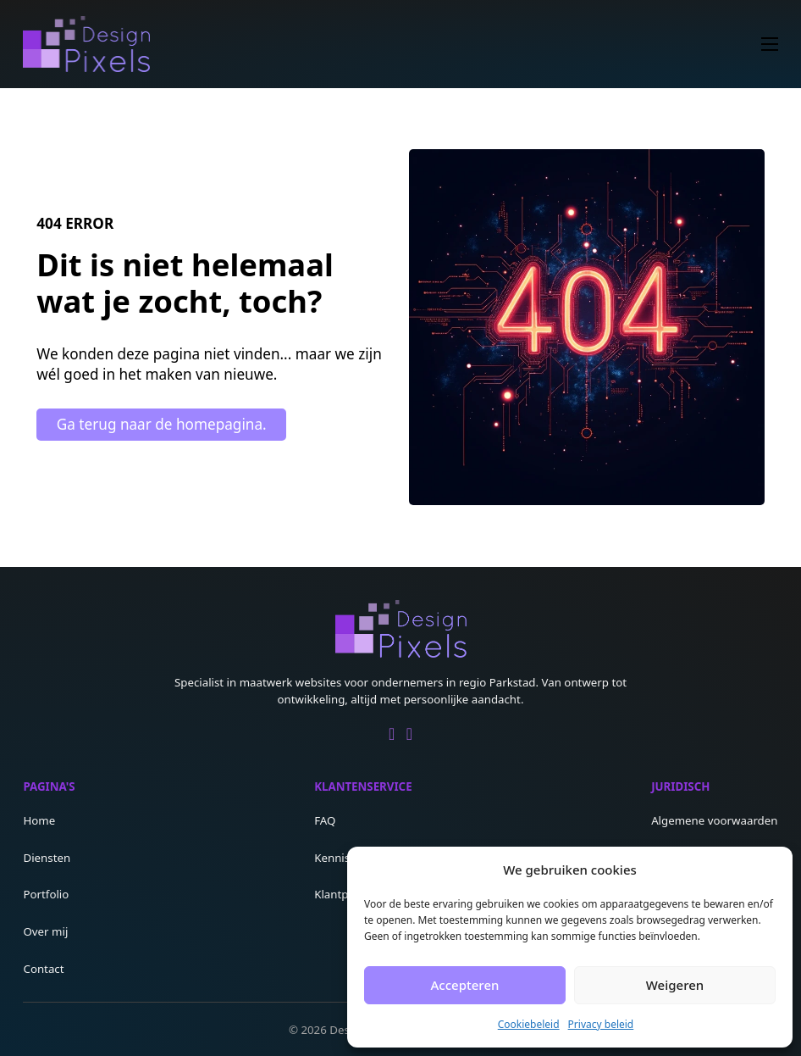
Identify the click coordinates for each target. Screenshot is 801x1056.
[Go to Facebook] (409, 735)
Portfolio (46, 894)
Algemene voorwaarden (714, 820)
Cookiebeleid (529, 1024)
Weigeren (675, 984)
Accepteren (465, 984)
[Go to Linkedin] (392, 735)
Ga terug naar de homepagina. (162, 424)
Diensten (46, 857)
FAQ (324, 820)
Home (39, 820)
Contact (43, 968)
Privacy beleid (601, 1024)
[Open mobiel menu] (769, 44)
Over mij (45, 931)
